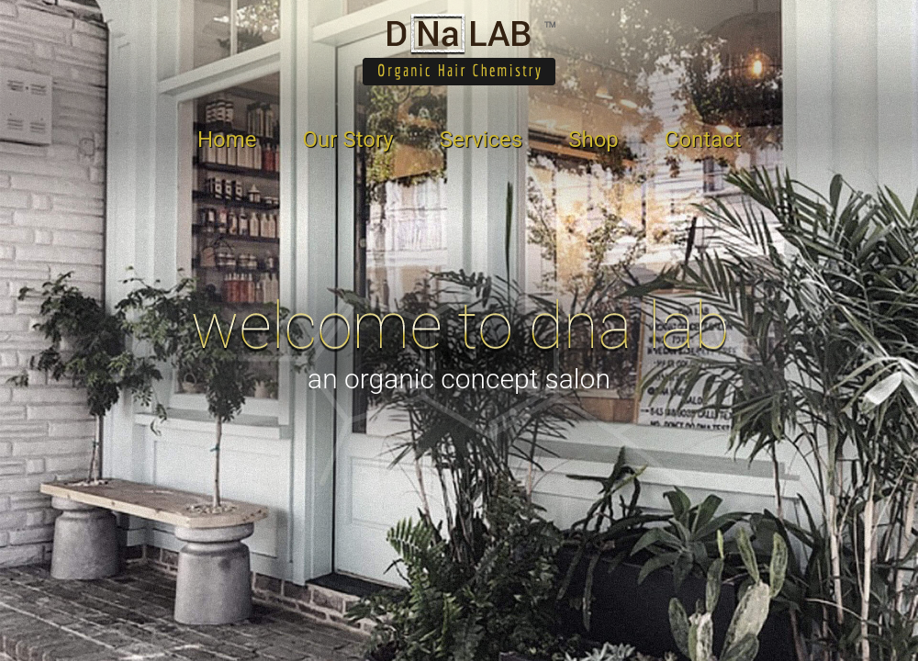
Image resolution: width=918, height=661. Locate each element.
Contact (703, 139)
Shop (593, 139)
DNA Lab (459, 49)
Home (227, 139)
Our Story (348, 139)
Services (481, 139)
